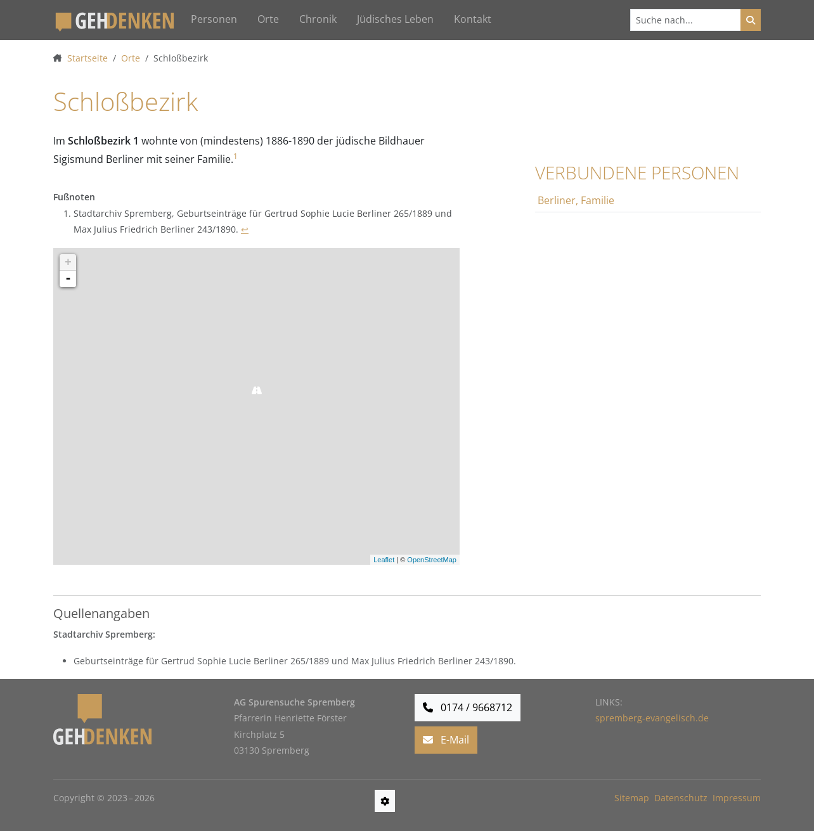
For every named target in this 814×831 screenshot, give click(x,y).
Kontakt (472, 19)
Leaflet (383, 560)
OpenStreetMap (431, 560)
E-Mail (446, 740)
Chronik (318, 19)
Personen (214, 19)
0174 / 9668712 (467, 707)
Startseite (87, 58)
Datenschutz (680, 798)
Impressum (737, 798)
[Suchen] (685, 20)
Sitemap (631, 798)
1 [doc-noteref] (235, 156)
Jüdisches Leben (395, 19)
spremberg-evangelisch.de (652, 718)
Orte (268, 19)
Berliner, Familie (576, 200)
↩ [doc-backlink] (245, 229)
